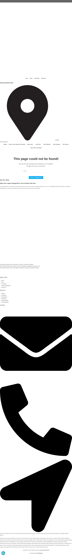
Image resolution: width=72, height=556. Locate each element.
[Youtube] (36, 276)
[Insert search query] (36, 171)
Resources (44, 78)
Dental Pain (38, 144)
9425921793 (8, 457)
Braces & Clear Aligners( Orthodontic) (16, 144)
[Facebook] (36, 150)
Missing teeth (30, 144)
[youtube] (36, 156)
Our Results (37, 78)
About (30, 78)
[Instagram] (36, 152)
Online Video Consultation (36, 147)
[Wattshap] (36, 154)
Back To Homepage (36, 178)
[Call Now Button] (3, 553)
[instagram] (36, 272)
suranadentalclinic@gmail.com (6, 381)
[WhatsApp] (36, 274)
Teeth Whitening (47, 144)
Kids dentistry (67, 144)
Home (26, 78)
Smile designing (57, 144)
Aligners (3, 144)
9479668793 (2, 457)
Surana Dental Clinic (6, 83)
